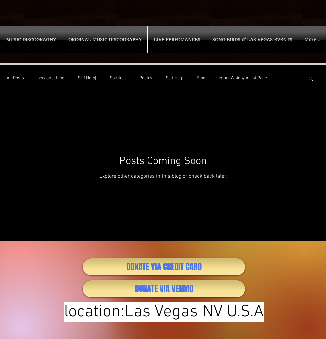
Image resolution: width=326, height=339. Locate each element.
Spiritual (118, 78)
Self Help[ (87, 78)
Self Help (174, 78)
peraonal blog (50, 78)
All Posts (15, 78)
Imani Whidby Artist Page (243, 78)
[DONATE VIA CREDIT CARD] (164, 266)
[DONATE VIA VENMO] (164, 288)
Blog (201, 78)
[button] (31, 39)
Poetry (145, 78)
